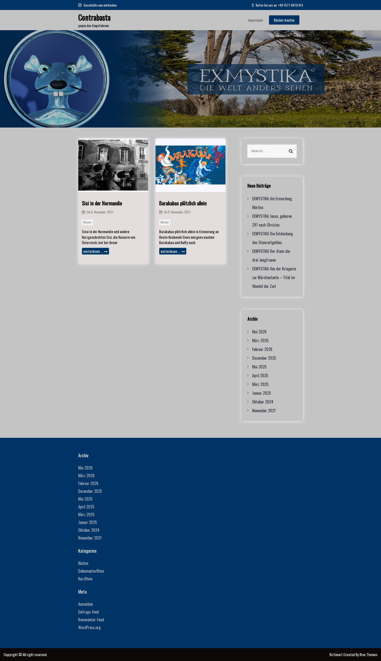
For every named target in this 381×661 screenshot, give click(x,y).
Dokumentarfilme (91, 571)
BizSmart (336, 654)
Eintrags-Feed (88, 612)
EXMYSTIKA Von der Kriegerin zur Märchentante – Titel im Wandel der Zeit (274, 277)
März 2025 (260, 384)
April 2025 (260, 375)
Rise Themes (368, 654)
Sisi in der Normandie (102, 203)
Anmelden (85, 604)
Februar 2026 (262, 349)
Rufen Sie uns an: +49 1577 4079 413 (277, 5)
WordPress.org (89, 627)
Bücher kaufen (284, 20)
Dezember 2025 (264, 358)
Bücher (87, 222)
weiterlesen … (95, 251)
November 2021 (264, 410)
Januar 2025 (261, 393)
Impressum (255, 20)
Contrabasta (94, 17)
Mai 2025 (259, 367)
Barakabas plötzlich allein (183, 203)
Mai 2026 (259, 332)
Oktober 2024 (262, 402)
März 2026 (260, 340)
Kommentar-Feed (91, 620)
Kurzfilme (85, 579)
